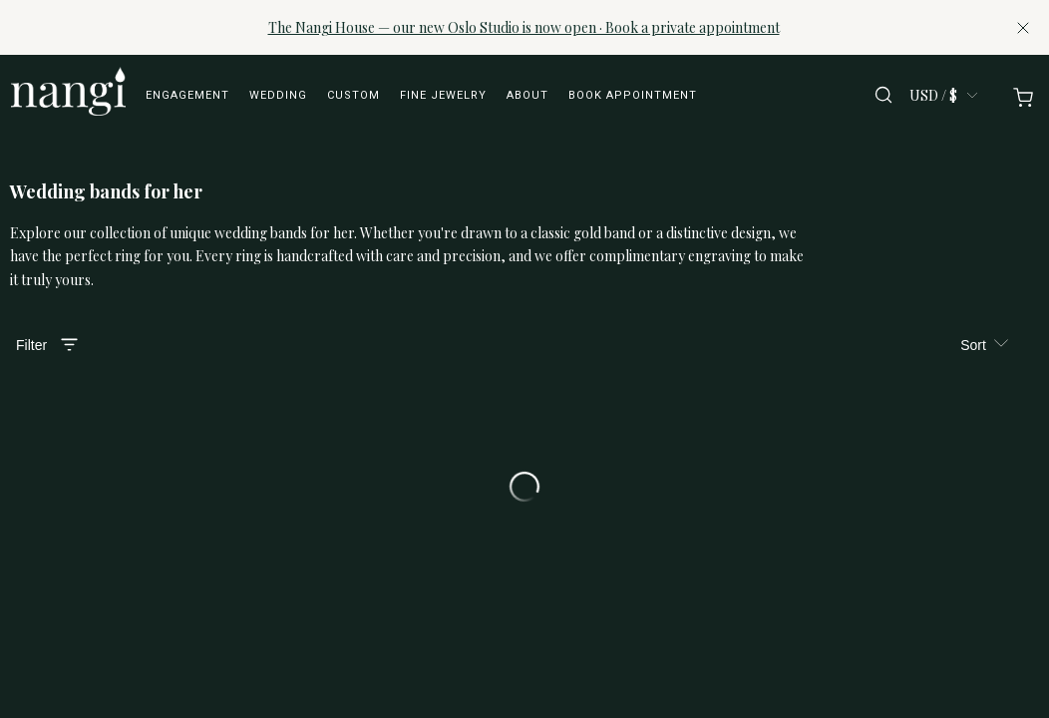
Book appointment (632, 95)
